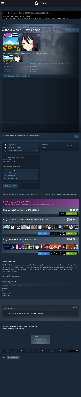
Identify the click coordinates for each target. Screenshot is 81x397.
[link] (58, 234)
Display (62, 355)
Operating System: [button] (7, 364)
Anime (18, 77)
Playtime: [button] (49, 361)
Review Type (7, 355)
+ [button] (28, 77)
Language (31, 355)
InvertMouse (34, 70)
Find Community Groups (11, 180)
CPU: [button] (18, 364)
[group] (40, 363)
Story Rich (24, 77)
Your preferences (19, 330)
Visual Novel (11, 77)
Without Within (22, 28)
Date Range (42, 355)
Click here (59, 196)
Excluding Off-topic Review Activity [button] (33, 361)
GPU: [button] (25, 364)
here (34, 315)
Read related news (9, 177)
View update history (10, 174)
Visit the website (10, 171)
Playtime (53, 355)
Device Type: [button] (34, 364)
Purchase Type (19, 355)
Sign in (4, 137)
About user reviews (7, 330)
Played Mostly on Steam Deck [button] (65, 361)
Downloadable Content (34, 28)
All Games (5, 28)
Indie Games (12, 28)
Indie (5, 77)
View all (75, 308)
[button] (72, 215)
